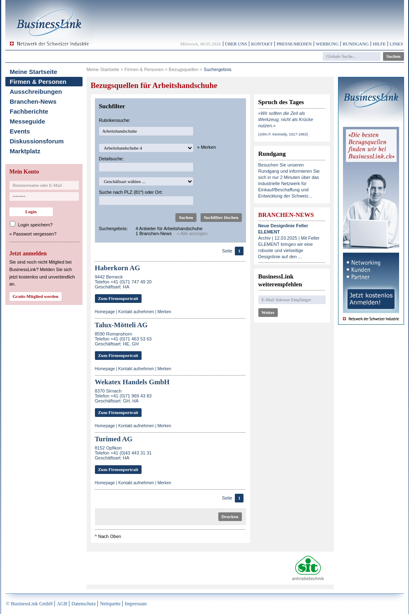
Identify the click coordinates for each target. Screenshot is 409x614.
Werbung (327, 43)
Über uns (236, 43)
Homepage (105, 311)
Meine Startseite (33, 71)
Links (396, 43)
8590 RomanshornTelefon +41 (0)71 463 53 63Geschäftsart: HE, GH (123, 338)
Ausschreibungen (36, 91)
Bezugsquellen (184, 69)
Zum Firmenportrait (118, 298)
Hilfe (379, 43)
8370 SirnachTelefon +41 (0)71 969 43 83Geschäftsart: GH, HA (123, 395)
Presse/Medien (294, 43)
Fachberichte (29, 111)
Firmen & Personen (38, 81)
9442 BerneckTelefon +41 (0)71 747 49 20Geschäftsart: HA (123, 281)
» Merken (206, 147)
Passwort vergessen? (35, 233)
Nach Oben (109, 536)
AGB (62, 604)
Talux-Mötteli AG (121, 325)
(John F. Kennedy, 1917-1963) (283, 134)
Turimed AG (113, 439)
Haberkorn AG (117, 268)
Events (20, 131)
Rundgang (356, 43)
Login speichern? (35, 224)
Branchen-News (33, 101)
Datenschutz (83, 604)
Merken (164, 311)
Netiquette (110, 604)
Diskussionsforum (37, 141)
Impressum (136, 604)
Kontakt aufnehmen (136, 311)
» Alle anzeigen (192, 233)
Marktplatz (25, 151)
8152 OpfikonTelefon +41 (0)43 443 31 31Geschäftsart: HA (123, 452)
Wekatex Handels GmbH (132, 382)
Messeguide (27, 121)
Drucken (230, 516)
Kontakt (261, 43)
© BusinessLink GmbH (29, 604)
